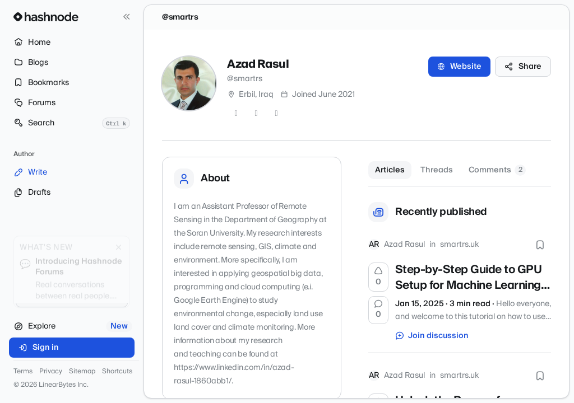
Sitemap (82, 371)
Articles (390, 170)
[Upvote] (378, 277)
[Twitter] (236, 114)
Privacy (50, 371)
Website (459, 66)
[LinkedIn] (276, 114)
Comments (497, 170)
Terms (23, 371)
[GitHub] (256, 114)
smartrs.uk (459, 244)
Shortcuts (117, 371)
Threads (436, 170)
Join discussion (432, 335)
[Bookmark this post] (540, 244)
